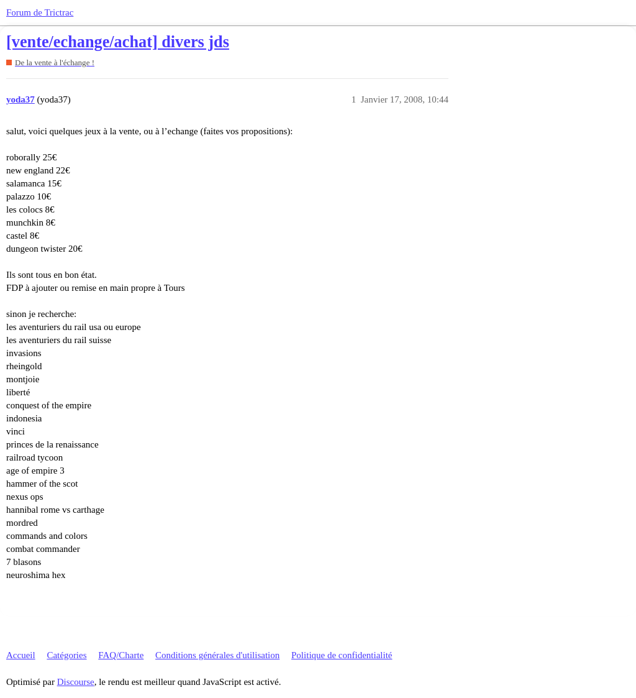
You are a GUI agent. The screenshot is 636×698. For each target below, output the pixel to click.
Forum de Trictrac (39, 12)
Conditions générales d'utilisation (217, 655)
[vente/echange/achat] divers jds (117, 42)
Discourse (75, 682)
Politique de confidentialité (341, 655)
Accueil (20, 655)
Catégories (66, 655)
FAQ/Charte (120, 655)
